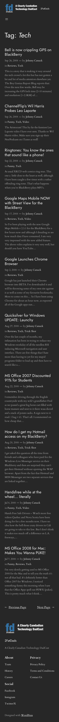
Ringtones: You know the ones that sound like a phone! (29, 152)
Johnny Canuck (34, 60)
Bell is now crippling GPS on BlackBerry (28, 52)
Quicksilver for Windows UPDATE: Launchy (25, 317)
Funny (11, 122)
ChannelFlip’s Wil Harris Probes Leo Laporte (24, 108)
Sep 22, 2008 (11, 161)
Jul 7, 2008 (10, 559)
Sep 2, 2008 (11, 270)
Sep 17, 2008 (11, 213)
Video (25, 122)
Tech (20, 65)
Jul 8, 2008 (10, 503)
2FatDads (45, 8)
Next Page (45, 607)
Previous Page (15, 607)
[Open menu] (6, 19)
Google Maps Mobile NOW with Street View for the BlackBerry (27, 203)
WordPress (27, 715)
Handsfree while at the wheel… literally (23, 494)
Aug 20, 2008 (12, 442)
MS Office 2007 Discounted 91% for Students (28, 378)
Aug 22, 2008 (12, 386)
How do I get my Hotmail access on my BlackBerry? (26, 434)
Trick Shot (30, 331)
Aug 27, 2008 (12, 326)
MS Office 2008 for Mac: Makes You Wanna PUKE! (25, 550)
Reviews (12, 65)
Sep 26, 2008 (11, 60)
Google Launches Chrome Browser (26, 261)
